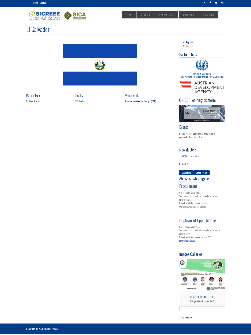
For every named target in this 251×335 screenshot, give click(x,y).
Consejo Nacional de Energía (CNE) (140, 101)
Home (35, 2)
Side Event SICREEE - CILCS (202, 297)
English (189, 46)
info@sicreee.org (187, 239)
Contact (43, 2)
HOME (147, 15)
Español (189, 42)
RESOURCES (194, 15)
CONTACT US (209, 15)
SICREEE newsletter (191, 156)
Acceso (56, 328)
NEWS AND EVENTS (176, 15)
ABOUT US (158, 15)
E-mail (183, 164)
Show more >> (185, 317)
